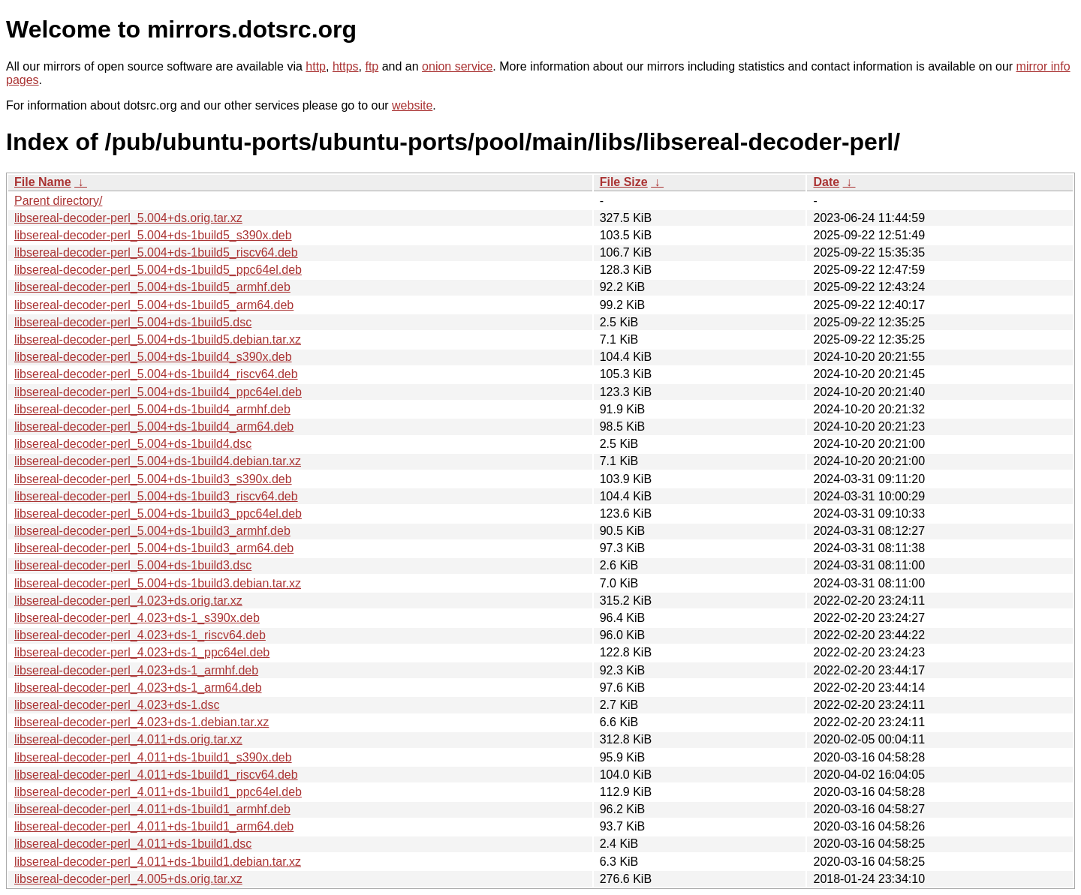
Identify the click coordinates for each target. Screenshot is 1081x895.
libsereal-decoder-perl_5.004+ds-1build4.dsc (132, 443)
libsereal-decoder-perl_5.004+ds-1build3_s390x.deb (153, 479)
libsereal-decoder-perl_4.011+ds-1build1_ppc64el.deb (158, 791)
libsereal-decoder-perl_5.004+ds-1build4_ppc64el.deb (158, 392)
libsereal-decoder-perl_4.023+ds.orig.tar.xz (128, 600)
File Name (42, 182)
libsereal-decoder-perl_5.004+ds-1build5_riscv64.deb (156, 252)
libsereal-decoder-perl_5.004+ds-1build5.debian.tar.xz (157, 339)
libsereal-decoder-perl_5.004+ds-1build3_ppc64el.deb (158, 513)
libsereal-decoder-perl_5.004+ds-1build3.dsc (132, 565)
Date (826, 182)
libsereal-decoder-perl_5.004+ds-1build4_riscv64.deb (156, 374)
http (316, 66)
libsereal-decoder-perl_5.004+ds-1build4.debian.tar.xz (157, 461)
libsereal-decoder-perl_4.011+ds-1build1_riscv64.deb (156, 774)
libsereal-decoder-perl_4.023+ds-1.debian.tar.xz (141, 722)
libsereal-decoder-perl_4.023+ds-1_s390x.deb (137, 617)
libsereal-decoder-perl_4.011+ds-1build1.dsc (132, 843)
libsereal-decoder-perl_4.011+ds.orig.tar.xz (128, 739)
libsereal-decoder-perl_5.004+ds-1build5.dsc (132, 322)
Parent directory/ (58, 200)
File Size (624, 182)
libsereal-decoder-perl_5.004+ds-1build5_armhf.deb (152, 287)
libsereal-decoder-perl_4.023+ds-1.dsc (117, 704)
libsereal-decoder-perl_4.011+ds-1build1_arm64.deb (154, 826)
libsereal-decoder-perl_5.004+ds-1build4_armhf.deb (152, 409)
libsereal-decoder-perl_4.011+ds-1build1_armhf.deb (152, 809)
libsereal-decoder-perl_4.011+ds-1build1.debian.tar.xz (157, 861)
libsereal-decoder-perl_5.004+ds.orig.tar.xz (128, 218)
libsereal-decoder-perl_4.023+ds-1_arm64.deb (138, 687)
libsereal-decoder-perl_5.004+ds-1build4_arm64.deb (154, 426)
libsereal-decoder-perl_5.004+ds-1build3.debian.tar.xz (157, 583)
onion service (457, 66)
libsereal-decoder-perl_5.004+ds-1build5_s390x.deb (153, 235)
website (412, 105)
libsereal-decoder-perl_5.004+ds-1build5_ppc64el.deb (158, 269)
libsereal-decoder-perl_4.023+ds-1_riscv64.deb (140, 635)
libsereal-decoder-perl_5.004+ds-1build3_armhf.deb (152, 530)
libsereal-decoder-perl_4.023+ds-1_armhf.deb (136, 670)
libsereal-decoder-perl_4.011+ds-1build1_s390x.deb (153, 757)
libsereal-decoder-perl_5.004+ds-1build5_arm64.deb (154, 305)
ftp (371, 66)
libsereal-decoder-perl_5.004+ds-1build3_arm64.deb (154, 548)
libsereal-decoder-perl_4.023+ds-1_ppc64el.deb (141, 652)
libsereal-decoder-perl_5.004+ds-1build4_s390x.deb (153, 356)
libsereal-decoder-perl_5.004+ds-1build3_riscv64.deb (156, 496)
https (346, 66)
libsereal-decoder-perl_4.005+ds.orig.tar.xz (128, 878)
